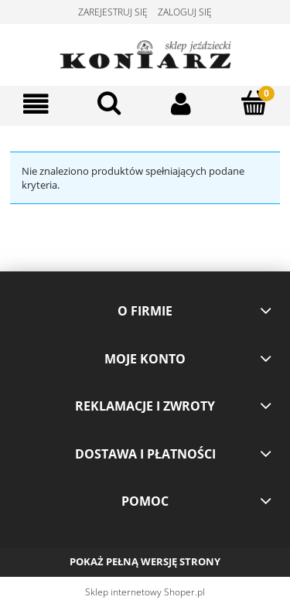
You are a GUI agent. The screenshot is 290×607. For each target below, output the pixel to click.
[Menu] (36, 104)
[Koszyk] (253, 103)
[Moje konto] (181, 104)
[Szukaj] (109, 103)
